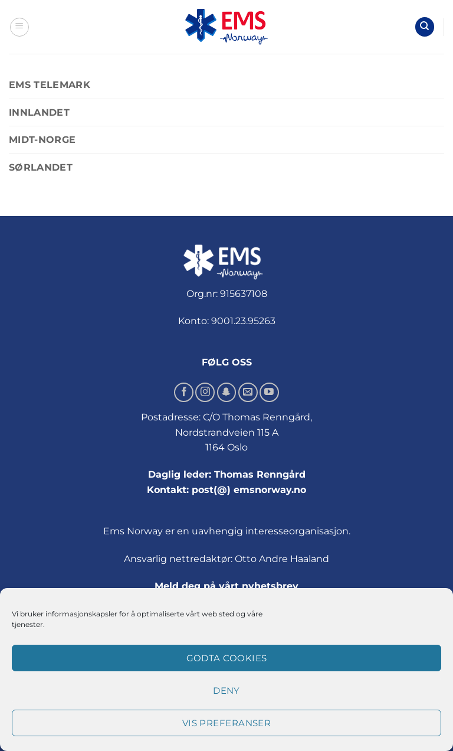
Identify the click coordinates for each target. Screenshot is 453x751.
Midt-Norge (42, 139)
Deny (226, 690)
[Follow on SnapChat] (227, 392)
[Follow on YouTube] (269, 392)
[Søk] (424, 27)
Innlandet (39, 112)
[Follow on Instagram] (205, 392)
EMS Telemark (49, 84)
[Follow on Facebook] (183, 392)
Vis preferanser (226, 723)
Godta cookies (226, 658)
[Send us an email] (248, 392)
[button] (19, 27)
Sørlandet (41, 167)
